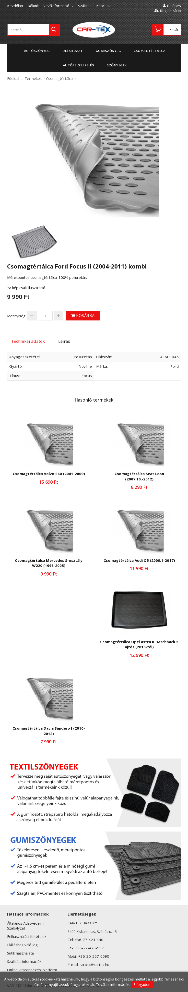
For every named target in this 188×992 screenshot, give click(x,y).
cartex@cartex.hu (94, 964)
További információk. (113, 984)
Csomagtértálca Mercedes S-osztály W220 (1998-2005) (48, 563)
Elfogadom (142, 984)
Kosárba (83, 315)
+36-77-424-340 (89, 939)
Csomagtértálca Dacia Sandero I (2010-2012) (48, 731)
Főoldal (13, 78)
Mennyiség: (16, 315)
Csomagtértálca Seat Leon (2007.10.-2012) (139, 476)
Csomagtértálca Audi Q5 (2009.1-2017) (139, 560)
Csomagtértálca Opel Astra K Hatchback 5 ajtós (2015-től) (139, 644)
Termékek (33, 78)
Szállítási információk (24, 961)
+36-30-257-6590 (93, 956)
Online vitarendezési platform (32, 969)
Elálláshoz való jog (22, 944)
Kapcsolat (104, 5)
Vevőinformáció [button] (58, 5)
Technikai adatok (28, 341)
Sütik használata (20, 953)
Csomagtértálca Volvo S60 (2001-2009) (49, 473)
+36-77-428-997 (89, 947)
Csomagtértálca (59, 78)
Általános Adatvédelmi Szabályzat (25, 926)
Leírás (64, 341)
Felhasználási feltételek (26, 936)
